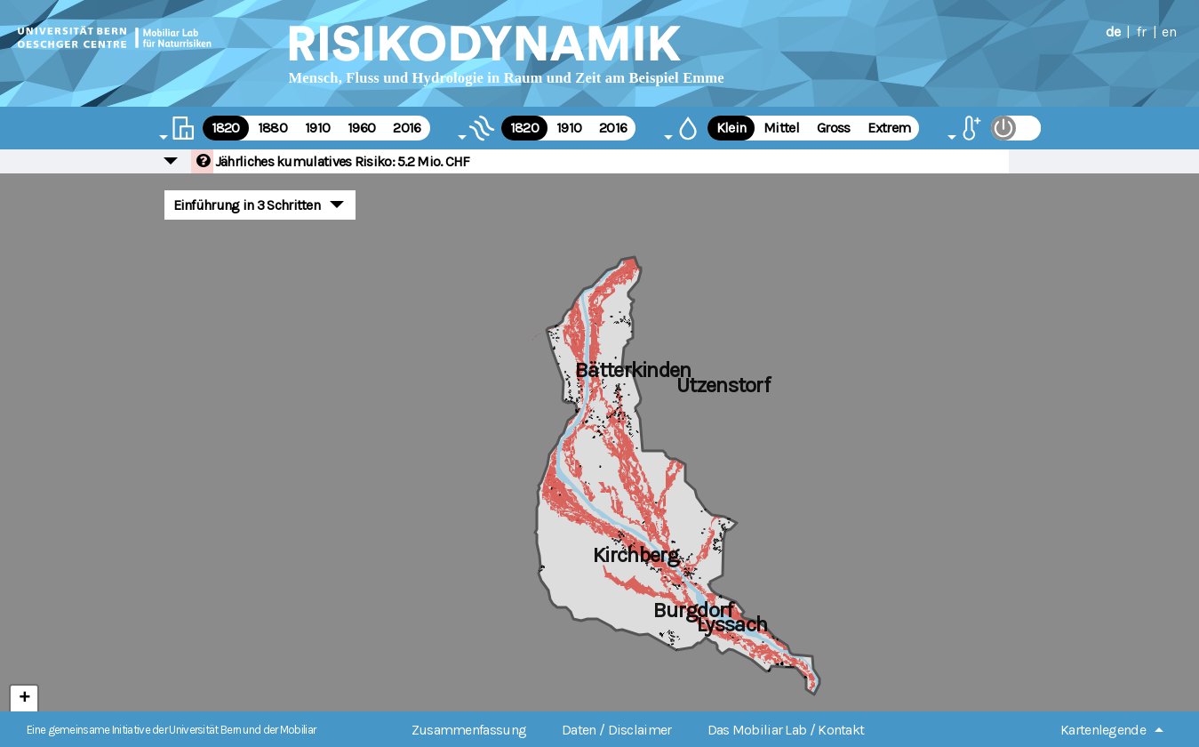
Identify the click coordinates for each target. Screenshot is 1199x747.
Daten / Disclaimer (616, 729)
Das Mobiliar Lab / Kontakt (786, 729)
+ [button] (24, 699)
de (1113, 31)
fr (1141, 31)
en (1169, 31)
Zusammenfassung (469, 729)
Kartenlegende (1103, 729)
